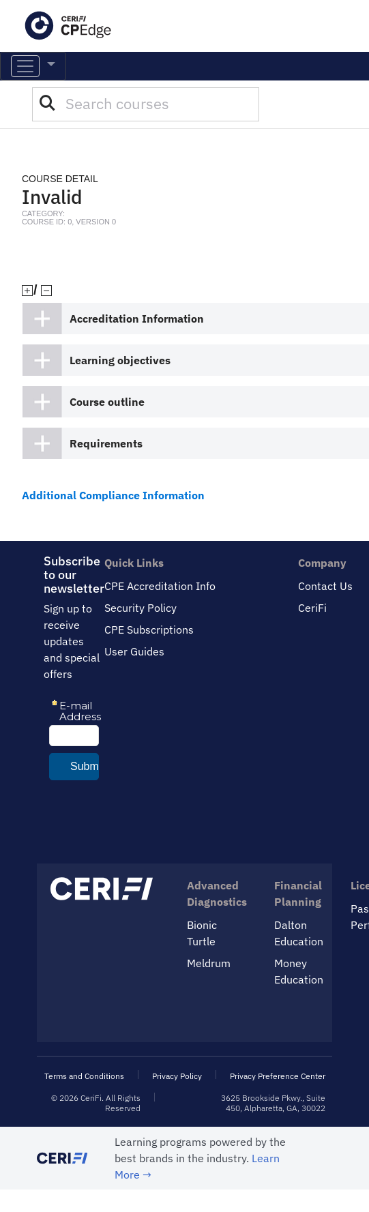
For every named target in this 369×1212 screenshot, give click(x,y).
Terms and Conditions (84, 1076)
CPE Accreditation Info (160, 586)
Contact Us (325, 586)
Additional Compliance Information (113, 495)
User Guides (134, 651)
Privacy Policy (177, 1076)
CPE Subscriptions (149, 629)
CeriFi (312, 608)
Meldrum (209, 963)
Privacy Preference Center (277, 1076)
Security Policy (140, 608)
